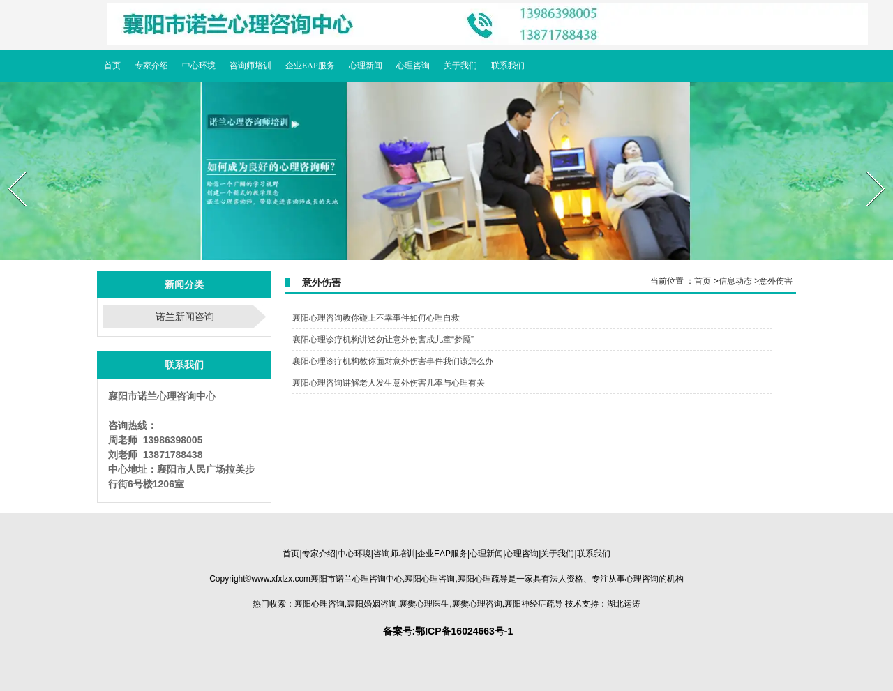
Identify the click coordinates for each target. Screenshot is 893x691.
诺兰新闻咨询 (185, 316)
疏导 (483, 579)
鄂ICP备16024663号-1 (464, 631)
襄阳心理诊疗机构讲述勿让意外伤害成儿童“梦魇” (383, 339)
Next (867, 167)
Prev (8, 167)
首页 (702, 281)
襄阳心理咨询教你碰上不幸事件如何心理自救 (376, 318)
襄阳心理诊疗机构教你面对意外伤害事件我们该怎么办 (392, 361)
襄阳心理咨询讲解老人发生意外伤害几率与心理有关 (388, 383)
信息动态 (735, 281)
